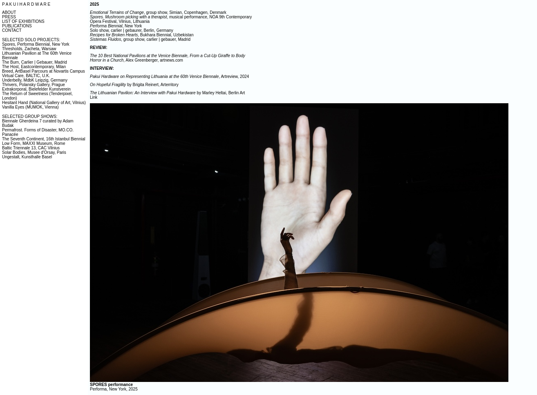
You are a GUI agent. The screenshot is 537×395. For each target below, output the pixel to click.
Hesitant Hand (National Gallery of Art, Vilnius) (44, 102)
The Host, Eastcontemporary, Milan (34, 66)
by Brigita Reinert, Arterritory (134, 84)
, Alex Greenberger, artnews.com (167, 57)
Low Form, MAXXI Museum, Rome (33, 143)
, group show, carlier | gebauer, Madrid (140, 39)
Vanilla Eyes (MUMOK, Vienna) (30, 107)
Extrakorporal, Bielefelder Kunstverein (36, 89)
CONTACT (12, 30)
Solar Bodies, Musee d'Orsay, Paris (34, 152)
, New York (116, 26)
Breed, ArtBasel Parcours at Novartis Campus (43, 71)
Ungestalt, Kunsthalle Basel (27, 157)
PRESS (9, 17)
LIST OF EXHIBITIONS (23, 21)
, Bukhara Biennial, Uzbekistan (141, 35)
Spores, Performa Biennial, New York (35, 44)
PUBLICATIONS (17, 26)
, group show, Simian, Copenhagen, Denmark (158, 12)
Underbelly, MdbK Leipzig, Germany (34, 80)
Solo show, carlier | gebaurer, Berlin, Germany (131, 30)
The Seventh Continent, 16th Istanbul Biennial (43, 139)
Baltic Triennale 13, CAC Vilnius (31, 148)
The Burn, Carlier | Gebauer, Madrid (34, 62)
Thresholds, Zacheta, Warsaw (29, 49)
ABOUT (9, 12)
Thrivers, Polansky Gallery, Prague (33, 84)
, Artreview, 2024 (169, 76)
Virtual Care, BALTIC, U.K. (26, 75)
